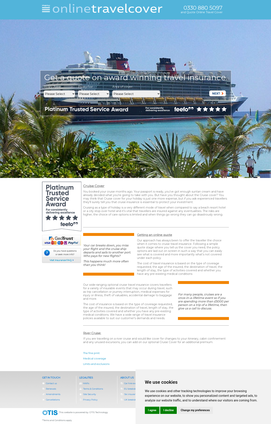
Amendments (51, 394)
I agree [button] (152, 410)
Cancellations (51, 399)
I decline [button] (168, 410)
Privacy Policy (88, 399)
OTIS (50, 413)
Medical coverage (94, 358)
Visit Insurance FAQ (61, 260)
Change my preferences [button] (195, 410)
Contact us (49, 383)
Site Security (87, 394)
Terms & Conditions (91, 388)
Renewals (51, 388)
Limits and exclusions (96, 363)
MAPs (84, 383)
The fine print (91, 353)
